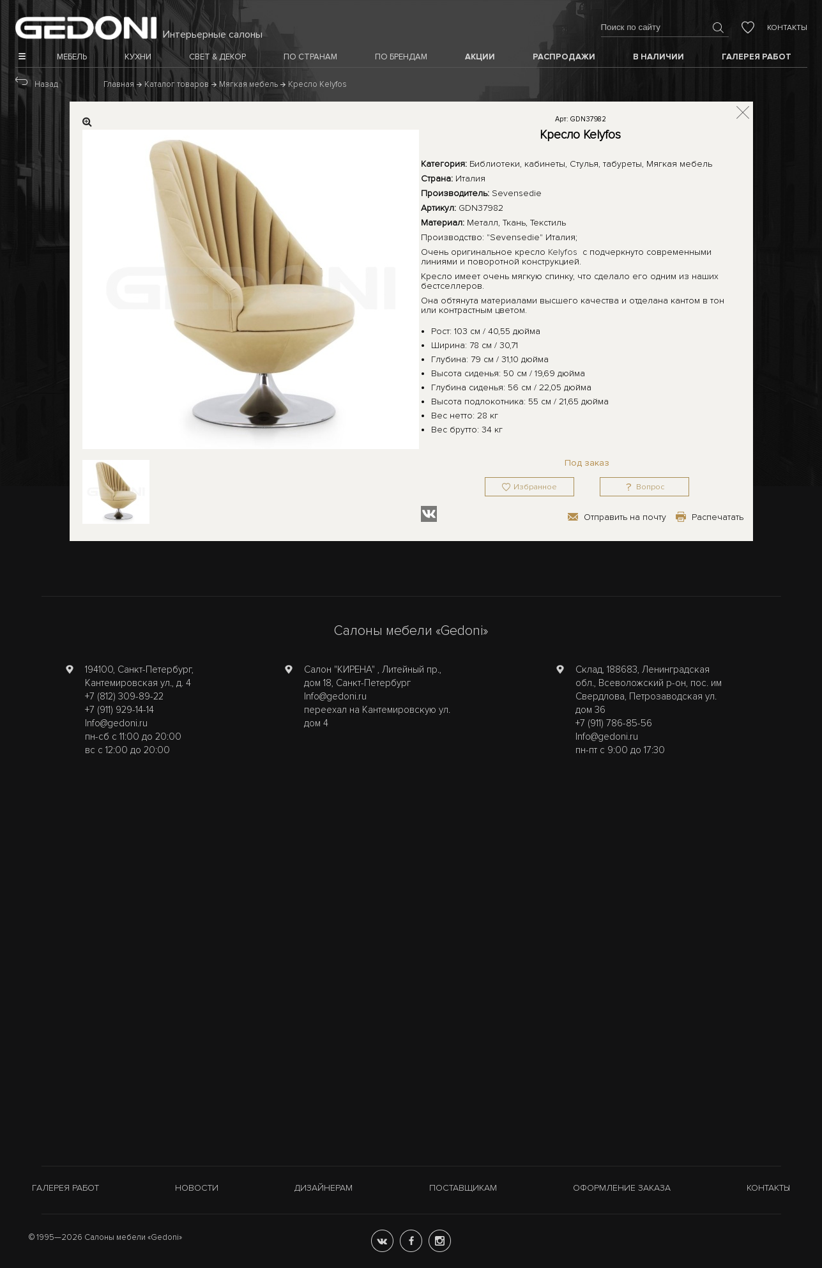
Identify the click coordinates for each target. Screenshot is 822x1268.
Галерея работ (65, 1187)
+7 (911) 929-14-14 (119, 709)
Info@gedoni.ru (116, 723)
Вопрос (650, 487)
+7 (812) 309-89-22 (124, 696)
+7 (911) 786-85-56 (613, 723)
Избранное (535, 487)
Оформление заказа (622, 1187)
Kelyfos (562, 252)
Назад (46, 84)
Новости (196, 1187)
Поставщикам (463, 1187)
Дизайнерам (323, 1187)
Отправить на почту (625, 517)
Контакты (787, 28)
